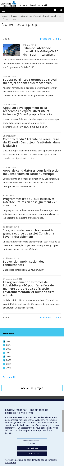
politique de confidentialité (27, 459)
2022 (8, 352)
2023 (8, 348)
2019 (8, 363)
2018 (8, 367)
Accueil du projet (32, 388)
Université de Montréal (8, 4)
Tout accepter (32, 453)
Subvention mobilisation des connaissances (23, 263)
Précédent (45, 38)
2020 (8, 360)
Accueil (5, 16)
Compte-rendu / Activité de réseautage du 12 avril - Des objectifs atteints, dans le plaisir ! (31, 142)
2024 (8, 344)
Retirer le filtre (10, 377)
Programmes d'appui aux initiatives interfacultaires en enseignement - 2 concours (30, 202)
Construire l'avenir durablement (47, 16)
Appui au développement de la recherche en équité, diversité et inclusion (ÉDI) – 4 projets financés (27, 111)
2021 (8, 356)
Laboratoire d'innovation (34, 5)
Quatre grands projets (21, 16)
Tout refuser (32, 448)
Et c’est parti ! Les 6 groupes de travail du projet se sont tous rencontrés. (30, 81)
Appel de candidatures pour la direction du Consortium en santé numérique (31, 172)
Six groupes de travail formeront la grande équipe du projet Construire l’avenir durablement (28, 233)
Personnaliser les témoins (33, 442)
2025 (8, 341)
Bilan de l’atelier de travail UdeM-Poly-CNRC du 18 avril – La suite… (40, 51)
